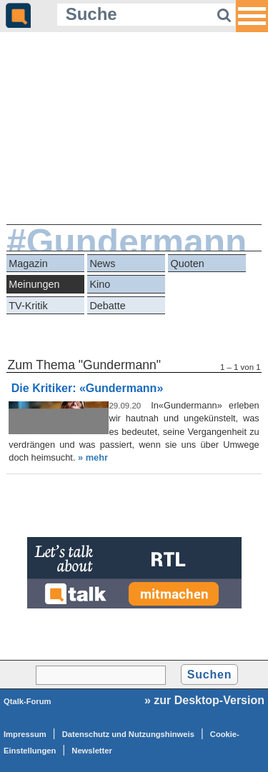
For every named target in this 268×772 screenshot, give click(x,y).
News (102, 263)
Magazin (28, 263)
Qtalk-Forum (27, 701)
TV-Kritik (28, 305)
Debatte (107, 305)
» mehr (93, 457)
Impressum (25, 734)
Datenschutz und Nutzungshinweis (128, 734)
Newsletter (91, 750)
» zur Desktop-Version (204, 700)
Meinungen (34, 284)
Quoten (187, 263)
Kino (99, 284)
